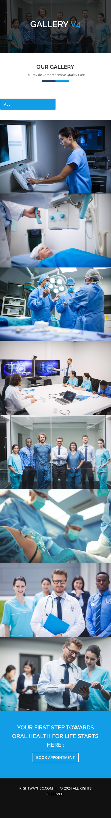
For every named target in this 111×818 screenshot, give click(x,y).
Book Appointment (55, 757)
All (7, 104)
